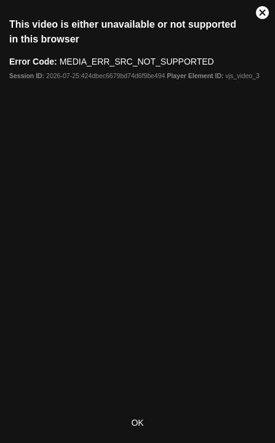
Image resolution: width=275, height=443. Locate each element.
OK (137, 423)
